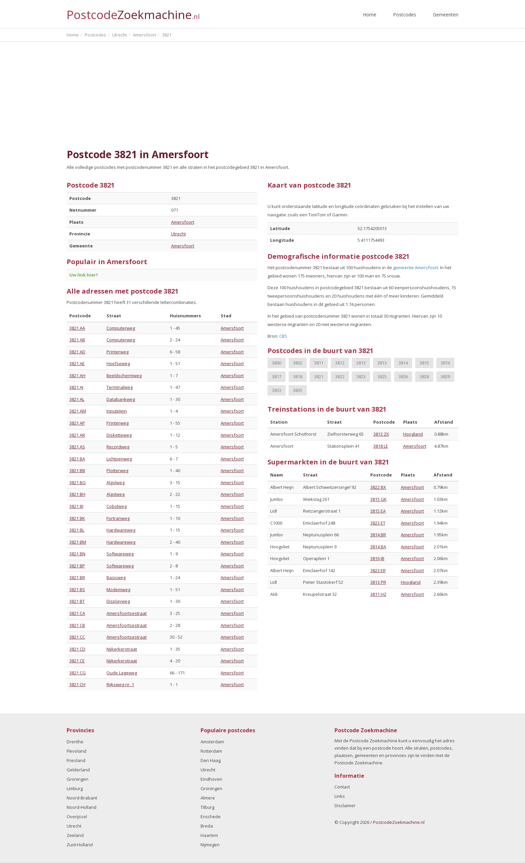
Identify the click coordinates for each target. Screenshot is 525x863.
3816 (445, 363)
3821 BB (77, 470)
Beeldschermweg (124, 375)
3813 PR (378, 582)
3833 (276, 390)
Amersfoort (182, 222)
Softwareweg (120, 554)
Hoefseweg (118, 363)
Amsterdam (212, 742)
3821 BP (77, 566)
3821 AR (77, 435)
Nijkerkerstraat (121, 649)
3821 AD (77, 352)
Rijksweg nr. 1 (120, 684)
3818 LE (380, 446)
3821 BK (77, 518)
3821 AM (77, 411)
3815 (424, 363)
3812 (340, 363)
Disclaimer (345, 805)
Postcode (133, 12)
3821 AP (77, 423)
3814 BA (378, 547)
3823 (361, 376)
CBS (283, 336)
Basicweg (116, 577)
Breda (207, 826)
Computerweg (120, 328)
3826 (403, 376)
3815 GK (378, 499)
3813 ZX (381, 434)
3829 (445, 376)
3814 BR (378, 535)
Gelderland (78, 770)
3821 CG (77, 673)
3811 (318, 363)
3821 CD (77, 649)
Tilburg (207, 807)
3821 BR (77, 577)
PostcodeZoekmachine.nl (399, 822)
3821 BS (77, 589)
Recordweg (117, 447)
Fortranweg (118, 518)
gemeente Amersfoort (415, 267)
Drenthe (75, 742)
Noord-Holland (81, 807)
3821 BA (77, 459)
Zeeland (75, 835)
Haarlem (209, 835)
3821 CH (77, 684)
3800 (276, 363)
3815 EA (378, 511)
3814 (403, 363)
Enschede (211, 817)
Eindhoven (211, 779)
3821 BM (77, 542)
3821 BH (77, 494)
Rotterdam (211, 751)
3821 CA (77, 613)
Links (339, 796)
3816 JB (377, 558)
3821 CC (77, 637)
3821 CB (77, 625)
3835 (297, 390)
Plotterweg (117, 470)
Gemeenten (445, 14)
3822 (340, 376)
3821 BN (77, 554)
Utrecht (178, 234)
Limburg (75, 788)
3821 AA (77, 328)
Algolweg (115, 482)
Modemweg (118, 589)
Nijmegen (210, 845)
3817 (276, 376)
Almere (208, 798)
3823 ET (377, 523)
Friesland (76, 760)
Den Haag (211, 760)
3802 (297, 363)
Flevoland (76, 751)
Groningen (77, 779)
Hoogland (413, 434)
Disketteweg (119, 435)
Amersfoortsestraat (126, 613)
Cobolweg (116, 506)
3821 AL (76, 399)
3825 (382, 376)
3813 (361, 363)
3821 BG (77, 482)
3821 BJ (76, 506)
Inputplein (116, 411)
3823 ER (378, 570)
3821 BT (77, 601)
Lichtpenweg (119, 459)
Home (369, 14)
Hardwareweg (120, 530)
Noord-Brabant (82, 798)
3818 (297, 376)
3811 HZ (378, 594)
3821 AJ (76, 387)
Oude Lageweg (121, 673)
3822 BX (378, 487)
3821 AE (77, 363)
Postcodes (404, 14)
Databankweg (120, 399)
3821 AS (77, 447)
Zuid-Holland (80, 845)
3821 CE (77, 661)
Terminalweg (119, 387)
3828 (424, 376)
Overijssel (77, 817)
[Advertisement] (262, 95)
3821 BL (76, 530)
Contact (342, 787)
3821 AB (77, 340)
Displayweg (118, 601)
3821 (318, 376)
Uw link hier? (83, 275)
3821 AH (77, 375)
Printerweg (117, 352)
